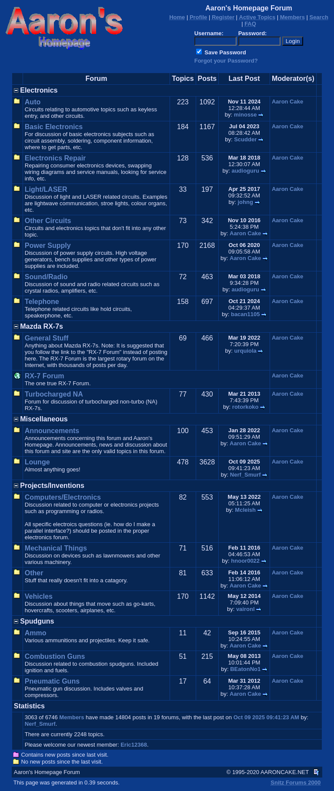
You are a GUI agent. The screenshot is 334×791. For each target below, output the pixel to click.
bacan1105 (245, 314)
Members (71, 717)
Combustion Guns (55, 656)
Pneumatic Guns (52, 681)
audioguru (245, 170)
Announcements (52, 430)
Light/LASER (46, 189)
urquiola (245, 350)
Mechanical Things (56, 548)
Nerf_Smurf (245, 474)
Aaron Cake (287, 101)
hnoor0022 (245, 560)
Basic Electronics (54, 126)
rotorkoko (245, 407)
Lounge (37, 462)
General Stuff (46, 338)
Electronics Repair (55, 158)
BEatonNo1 (245, 669)
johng (245, 202)
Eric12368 (133, 744)
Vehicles (39, 596)
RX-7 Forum (44, 376)
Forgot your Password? (226, 60)
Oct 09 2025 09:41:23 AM (266, 717)
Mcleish (245, 510)
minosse (245, 114)
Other (34, 573)
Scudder (245, 139)
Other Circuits (48, 220)
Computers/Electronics (63, 497)
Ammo (36, 633)
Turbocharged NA (54, 394)
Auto (32, 102)
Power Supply (48, 245)
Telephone (42, 301)
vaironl (245, 609)
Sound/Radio (46, 276)
